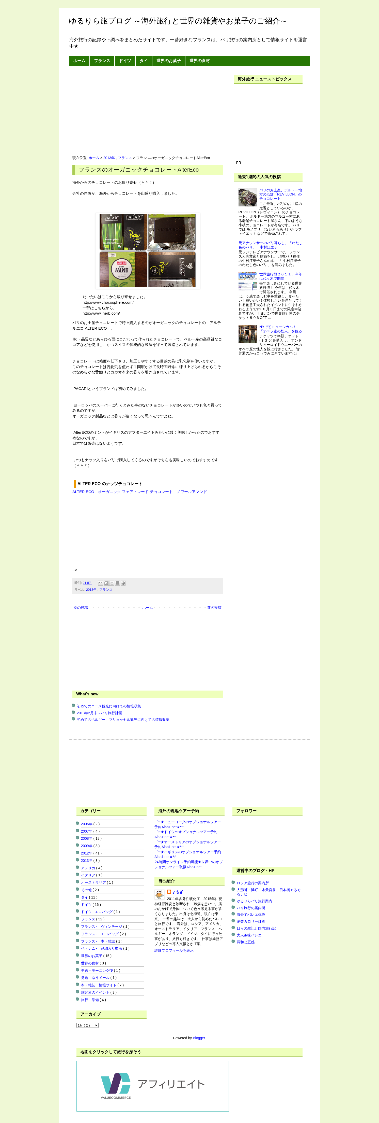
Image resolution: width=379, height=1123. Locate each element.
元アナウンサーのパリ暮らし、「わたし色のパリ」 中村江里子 (271, 245)
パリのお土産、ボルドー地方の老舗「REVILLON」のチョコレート (280, 194)
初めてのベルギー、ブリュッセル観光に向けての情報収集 (123, 720)
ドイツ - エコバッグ (97, 912)
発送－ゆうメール (95, 978)
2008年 (87, 838)
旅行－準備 (90, 1000)
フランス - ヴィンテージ (102, 926)
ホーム (79, 61)
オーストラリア (94, 882)
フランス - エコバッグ (100, 934)
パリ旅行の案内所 (251, 908)
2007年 (87, 831)
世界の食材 (200, 61)
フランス (102, 61)
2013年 (109, 158)
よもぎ (177, 892)
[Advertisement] (115, 111)
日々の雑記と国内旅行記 (256, 928)
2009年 (87, 846)
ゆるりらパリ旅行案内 (254, 901)
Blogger (199, 1038)
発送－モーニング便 (97, 970)
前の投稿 (214, 608)
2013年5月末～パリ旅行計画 (99, 713)
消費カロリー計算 (251, 921)
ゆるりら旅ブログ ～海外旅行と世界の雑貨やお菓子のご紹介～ (178, 21)
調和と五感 (246, 942)
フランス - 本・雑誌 (98, 941)
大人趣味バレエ (249, 935)
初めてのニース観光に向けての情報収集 (109, 706)
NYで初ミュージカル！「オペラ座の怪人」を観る (280, 329)
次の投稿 (81, 608)
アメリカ (88, 868)
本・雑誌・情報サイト (99, 985)
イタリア (88, 875)
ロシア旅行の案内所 (253, 883)
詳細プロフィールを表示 (174, 950)
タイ (144, 61)
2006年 (87, 824)
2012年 (87, 853)
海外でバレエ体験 (251, 915)
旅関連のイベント (95, 992)
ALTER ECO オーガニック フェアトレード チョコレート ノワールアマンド (139, 491)
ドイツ (125, 61)
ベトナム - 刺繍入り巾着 (102, 948)
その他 (87, 890)
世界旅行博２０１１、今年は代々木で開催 (280, 276)
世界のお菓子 (168, 61)
